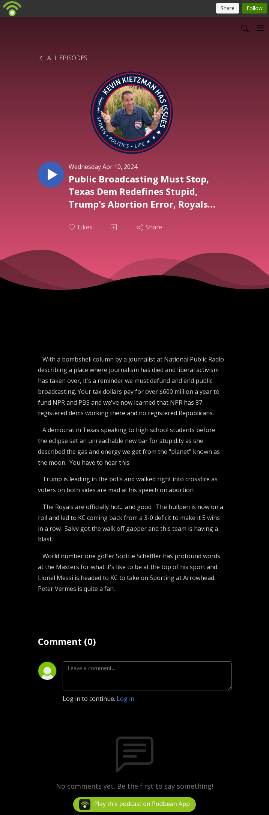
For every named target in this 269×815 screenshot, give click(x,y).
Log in (125, 698)
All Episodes (62, 58)
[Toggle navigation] (260, 28)
